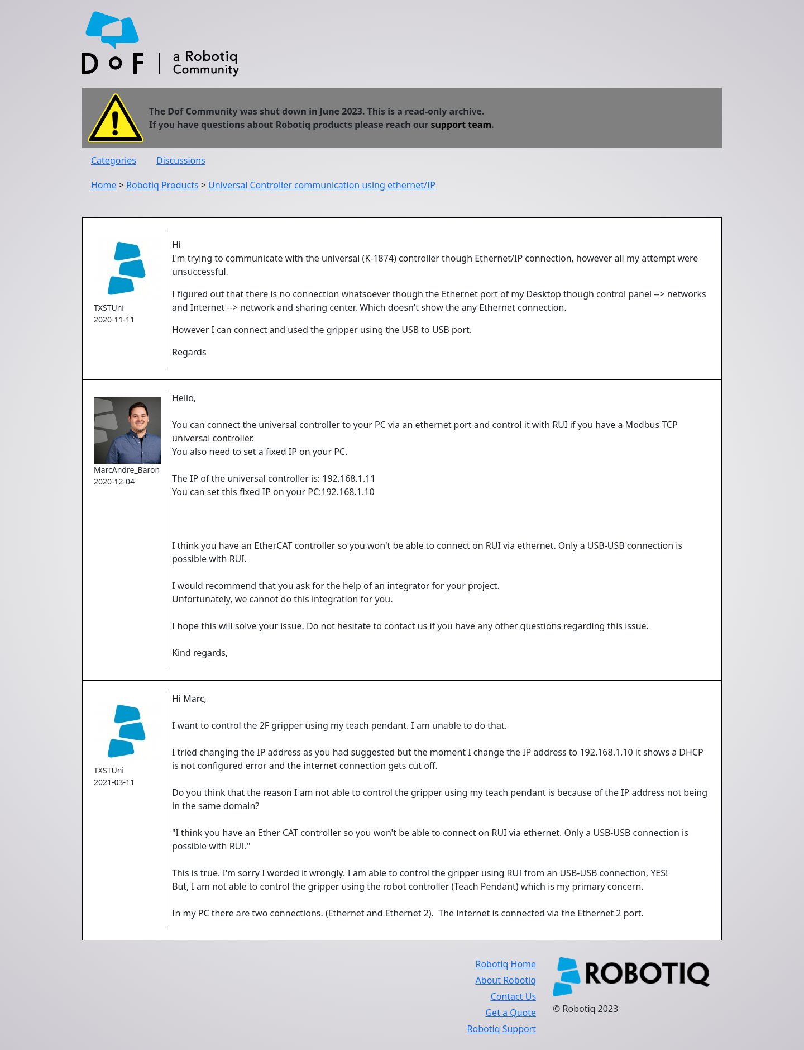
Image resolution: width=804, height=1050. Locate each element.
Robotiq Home (505, 964)
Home (104, 185)
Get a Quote (510, 1012)
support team (460, 124)
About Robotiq (506, 980)
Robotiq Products (162, 185)
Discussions (180, 160)
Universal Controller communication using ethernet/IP (322, 185)
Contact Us (513, 996)
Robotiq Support (501, 1029)
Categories (113, 160)
